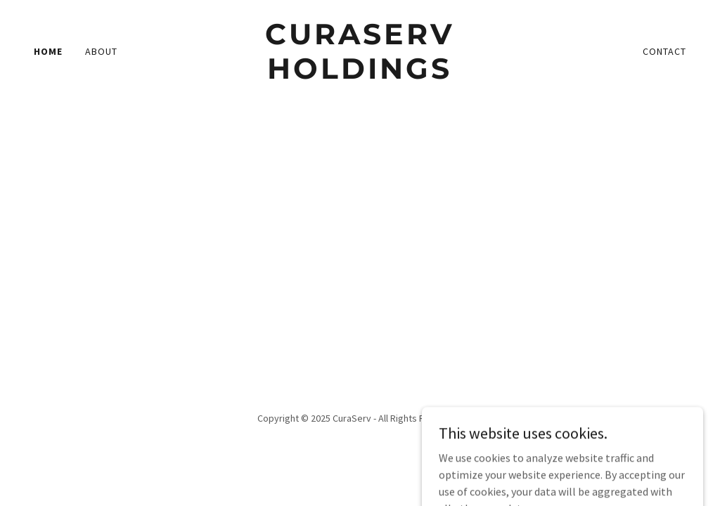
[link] (359, 74)
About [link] (101, 51)
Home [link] (48, 51)
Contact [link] (664, 51)
